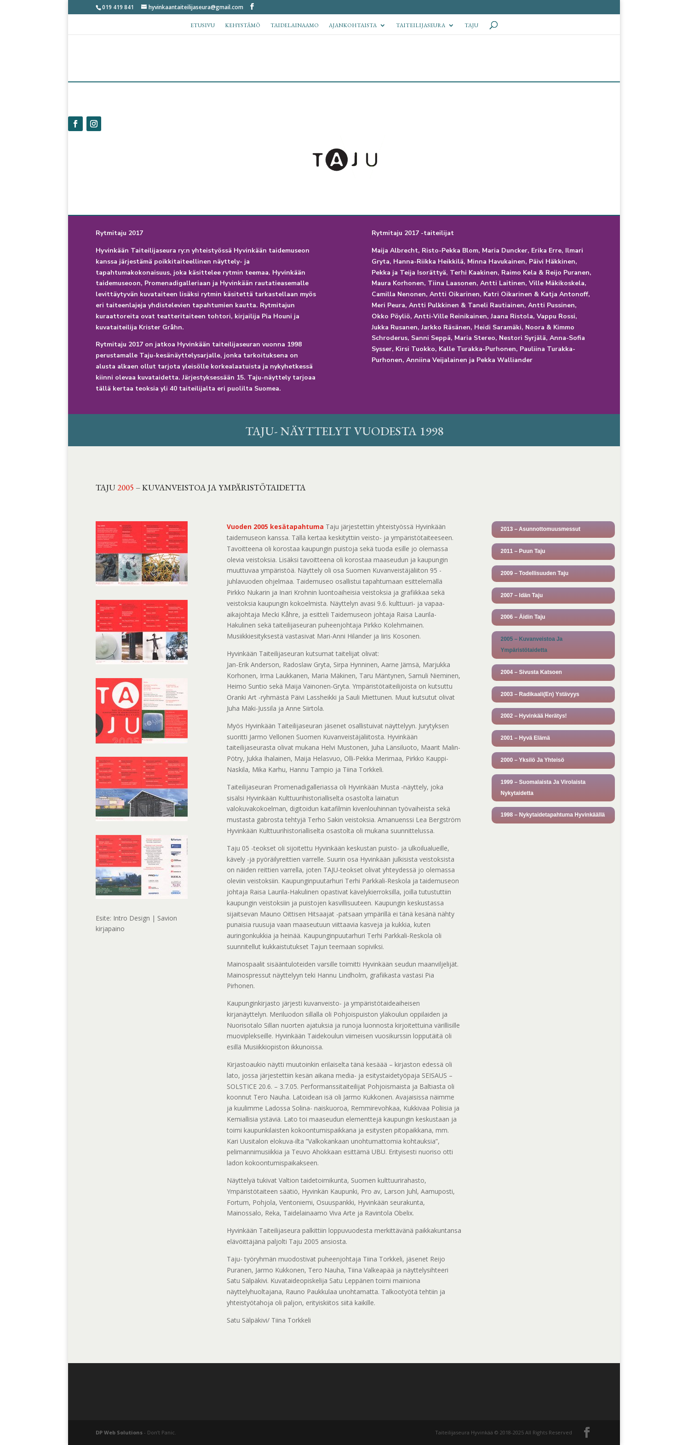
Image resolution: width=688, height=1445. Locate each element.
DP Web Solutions (119, 1432)
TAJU (471, 25)
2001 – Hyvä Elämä (525, 738)
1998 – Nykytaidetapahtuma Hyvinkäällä (553, 815)
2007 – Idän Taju (522, 595)
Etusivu (202, 25)
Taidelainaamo (294, 25)
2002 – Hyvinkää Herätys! (534, 716)
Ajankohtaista (353, 25)
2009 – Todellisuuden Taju (535, 573)
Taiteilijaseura (420, 25)
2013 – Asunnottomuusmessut (541, 529)
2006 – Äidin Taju (523, 617)
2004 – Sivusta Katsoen (531, 672)
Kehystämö (242, 25)
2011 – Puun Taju (523, 551)
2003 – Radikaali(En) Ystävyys (540, 694)
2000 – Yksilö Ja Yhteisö (532, 760)
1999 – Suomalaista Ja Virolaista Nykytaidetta (543, 787)
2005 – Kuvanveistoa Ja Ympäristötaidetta (532, 644)
